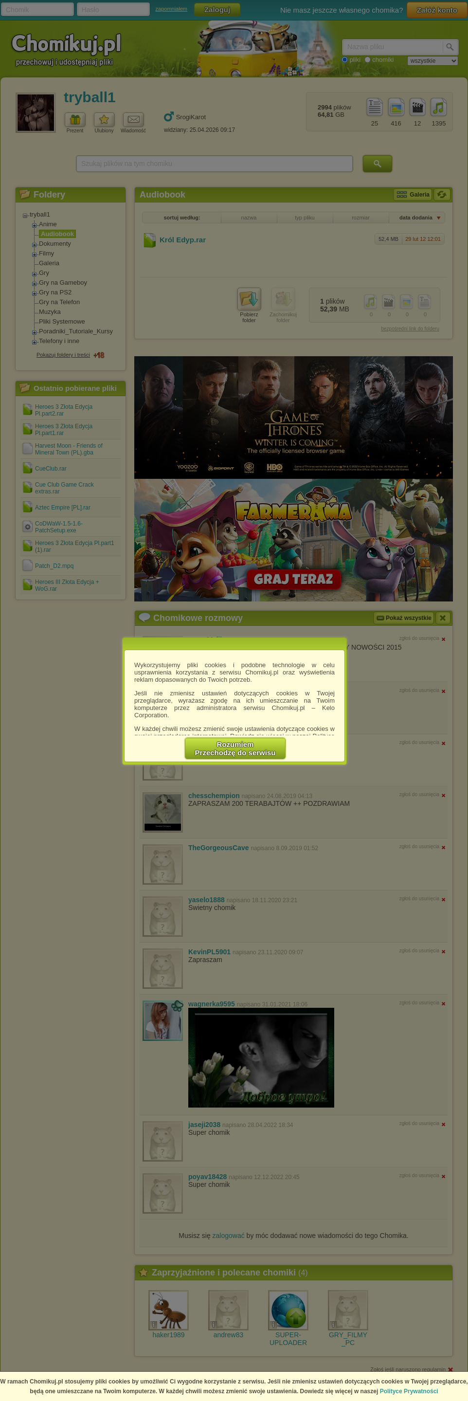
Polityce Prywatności (409, 1391)
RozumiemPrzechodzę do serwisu (235, 748)
